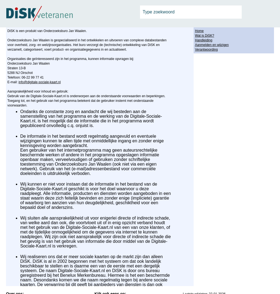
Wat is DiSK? (204, 36)
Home (199, 31)
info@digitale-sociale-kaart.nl (40, 82)
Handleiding (203, 40)
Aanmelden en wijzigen (212, 45)
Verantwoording (206, 49)
